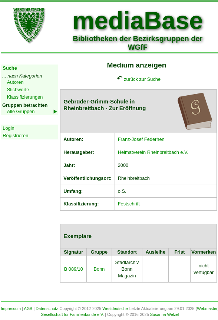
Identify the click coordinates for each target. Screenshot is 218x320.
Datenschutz (47, 308)
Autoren (15, 82)
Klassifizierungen (25, 97)
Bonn (99, 269)
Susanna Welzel (164, 314)
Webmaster (207, 308)
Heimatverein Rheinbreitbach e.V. (153, 152)
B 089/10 (73, 269)
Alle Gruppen (21, 111)
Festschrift (129, 204)
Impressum (11, 308)
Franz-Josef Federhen (141, 139)
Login (8, 128)
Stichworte (18, 89)
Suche (10, 68)
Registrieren (15, 135)
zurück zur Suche (142, 79)
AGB (28, 308)
